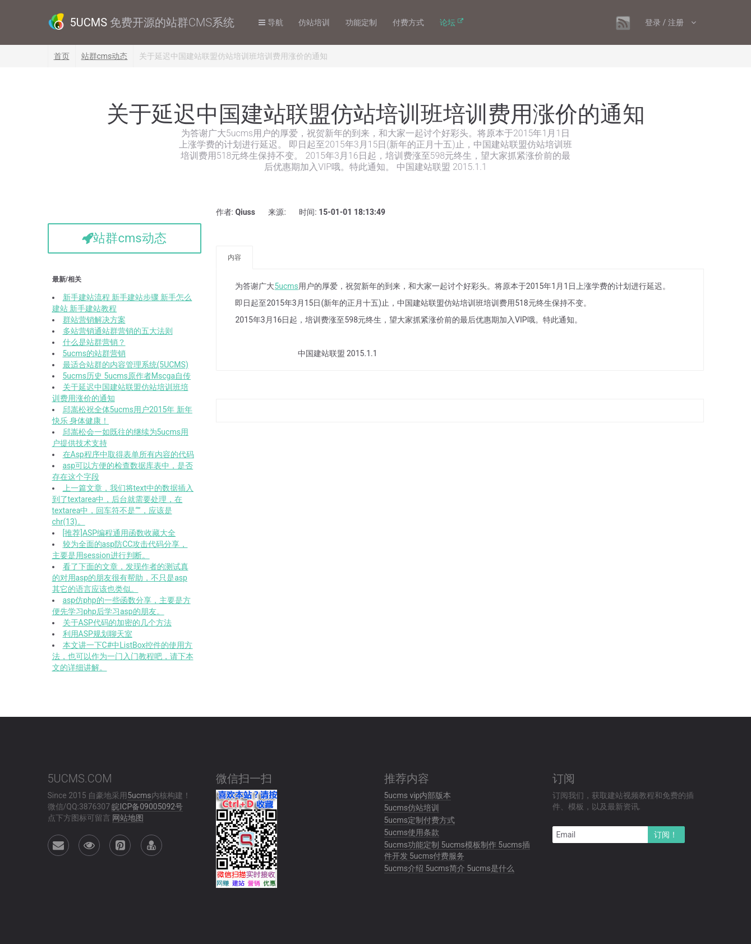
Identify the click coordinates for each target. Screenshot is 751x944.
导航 (271, 22)
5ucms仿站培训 (411, 807)
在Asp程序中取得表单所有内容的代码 (128, 454)
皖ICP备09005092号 (147, 806)
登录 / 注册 (664, 22)
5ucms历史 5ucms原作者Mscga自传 (127, 375)
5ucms (286, 286)
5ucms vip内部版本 (417, 795)
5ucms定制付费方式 (419, 820)
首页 (62, 56)
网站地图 (128, 817)
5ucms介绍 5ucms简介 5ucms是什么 (449, 868)
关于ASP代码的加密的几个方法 (117, 622)
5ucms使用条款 (411, 832)
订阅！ (666, 834)
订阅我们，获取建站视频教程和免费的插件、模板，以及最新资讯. (623, 801)
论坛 (449, 22)
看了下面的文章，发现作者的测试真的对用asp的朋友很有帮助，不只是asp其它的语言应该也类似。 (120, 577)
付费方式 (409, 22)
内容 (234, 257)
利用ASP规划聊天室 (97, 633)
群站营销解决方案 (94, 319)
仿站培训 (315, 22)
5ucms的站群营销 (94, 353)
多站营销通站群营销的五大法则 (118, 330)
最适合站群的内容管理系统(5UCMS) (125, 364)
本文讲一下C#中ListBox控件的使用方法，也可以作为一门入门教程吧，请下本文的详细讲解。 (122, 656)
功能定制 (362, 22)
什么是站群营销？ (94, 342)
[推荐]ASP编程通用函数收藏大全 (119, 532)
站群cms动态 (104, 56)
